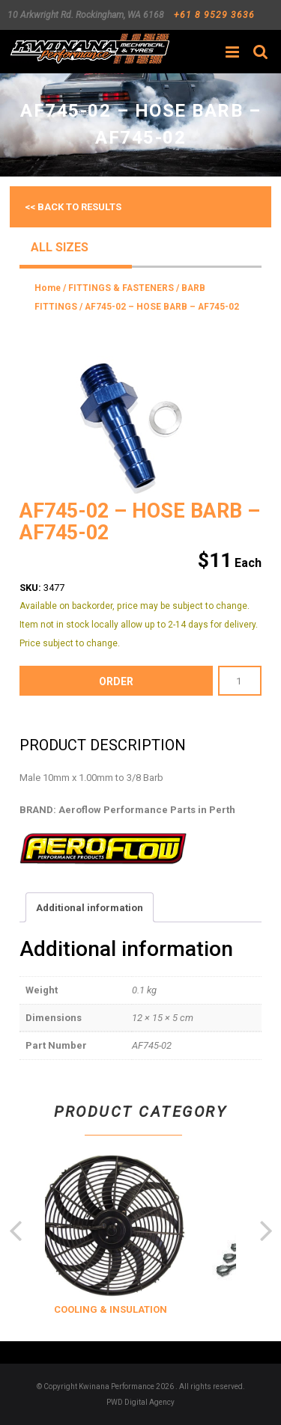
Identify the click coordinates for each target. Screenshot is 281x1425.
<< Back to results (73, 206)
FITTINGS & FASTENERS (121, 288)
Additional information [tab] (89, 907)
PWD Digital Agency (140, 1402)
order (116, 681)
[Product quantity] (240, 681)
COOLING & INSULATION (128, 1309)
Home (47, 288)
